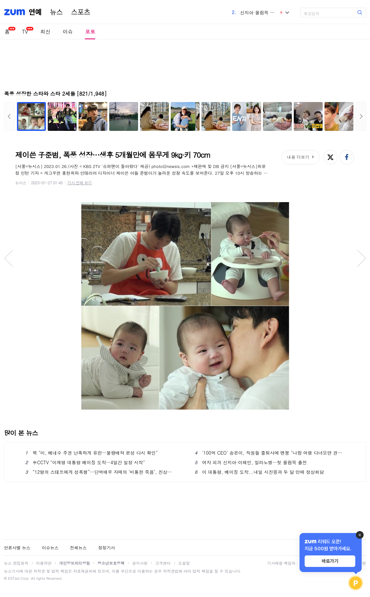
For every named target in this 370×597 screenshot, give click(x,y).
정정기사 (106, 548)
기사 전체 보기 (79, 182)
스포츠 (80, 12)
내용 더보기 (298, 157)
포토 (90, 31)
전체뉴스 (78, 548)
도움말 (184, 563)
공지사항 (140, 563)
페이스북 (347, 157)
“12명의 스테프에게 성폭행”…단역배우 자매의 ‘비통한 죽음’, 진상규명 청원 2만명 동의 (100, 472)
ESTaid (14, 578)
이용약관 (44, 563)
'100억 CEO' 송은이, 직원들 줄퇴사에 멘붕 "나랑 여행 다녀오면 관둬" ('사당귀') (270, 453)
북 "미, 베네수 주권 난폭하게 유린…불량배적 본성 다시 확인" (91, 453)
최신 (45, 31)
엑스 (330, 157)
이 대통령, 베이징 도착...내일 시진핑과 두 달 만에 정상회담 (259, 472)
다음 (361, 116)
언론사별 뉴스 (17, 548)
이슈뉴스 (50, 548)
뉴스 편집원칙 (16, 563)
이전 (9, 116)
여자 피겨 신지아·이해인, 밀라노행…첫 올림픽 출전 (251, 462)
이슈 (67, 31)
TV (25, 31)
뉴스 (56, 12)
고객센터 (163, 563)
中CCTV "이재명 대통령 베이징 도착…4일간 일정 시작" (85, 462)
